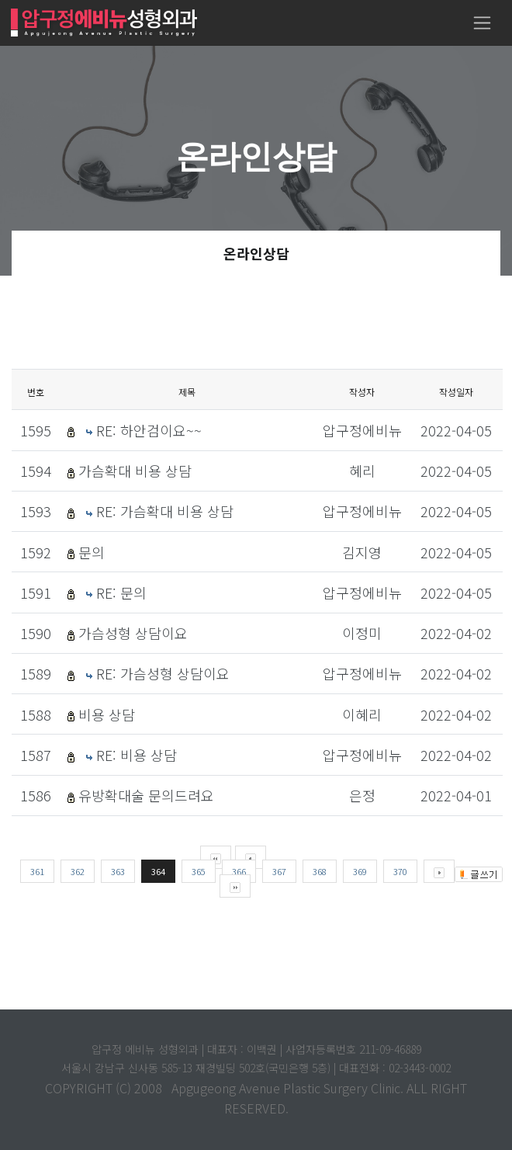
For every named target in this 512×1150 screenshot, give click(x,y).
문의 (91, 552)
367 (279, 871)
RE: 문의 (121, 592)
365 (199, 871)
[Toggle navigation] (482, 22)
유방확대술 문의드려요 (146, 795)
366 (239, 871)
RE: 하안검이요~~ (149, 430)
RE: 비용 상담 (136, 755)
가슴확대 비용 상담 (135, 470)
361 (37, 871)
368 (320, 871)
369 (360, 871)
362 (78, 871)
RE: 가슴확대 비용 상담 (165, 511)
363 (118, 871)
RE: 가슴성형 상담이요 (163, 673)
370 (400, 871)
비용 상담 (106, 714)
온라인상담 (256, 253)
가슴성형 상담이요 (133, 633)
